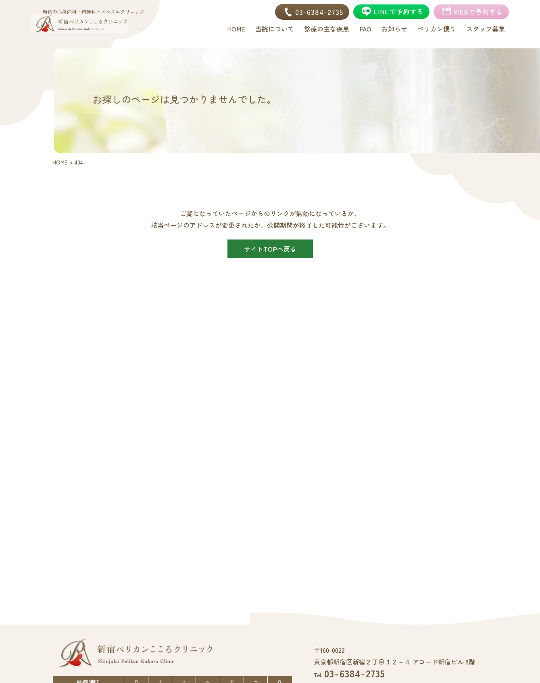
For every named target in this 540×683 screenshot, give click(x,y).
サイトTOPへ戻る (270, 249)
